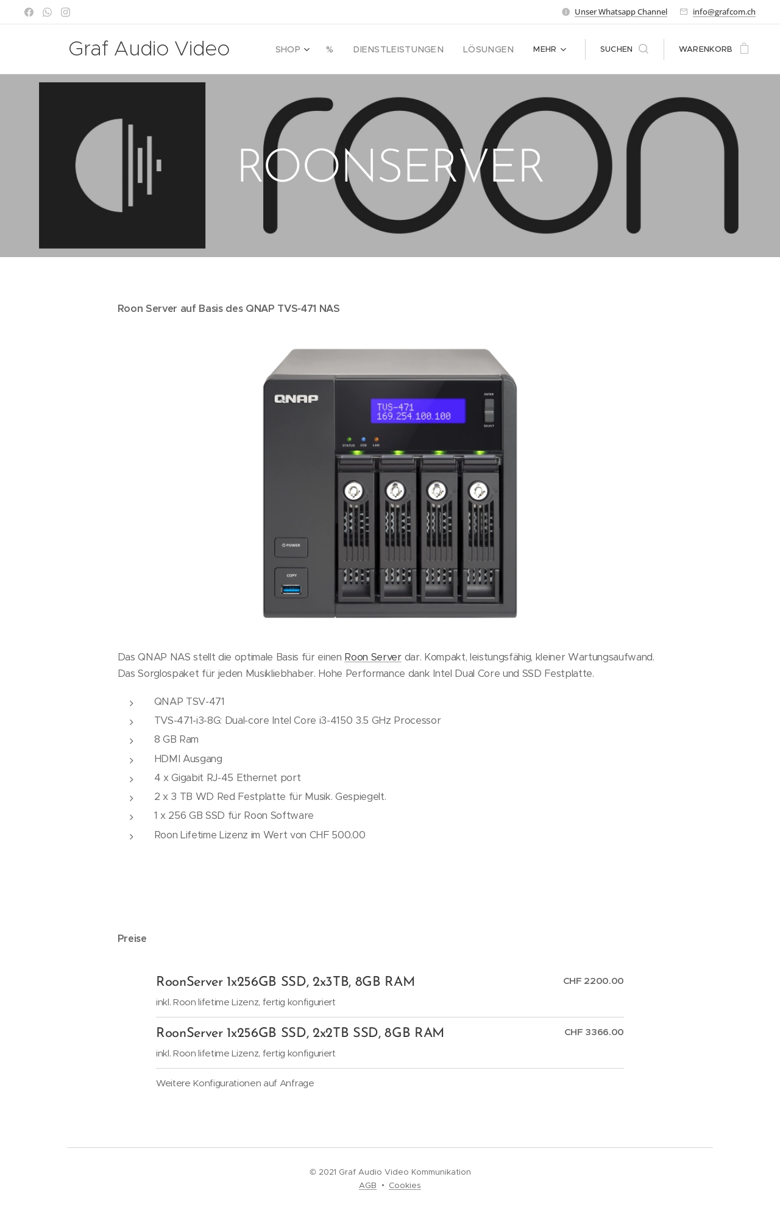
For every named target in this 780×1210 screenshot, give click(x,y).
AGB (368, 1185)
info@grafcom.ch (724, 11)
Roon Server (372, 657)
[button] (624, 49)
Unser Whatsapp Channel (621, 11)
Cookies (405, 1185)
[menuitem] (312, 49)
